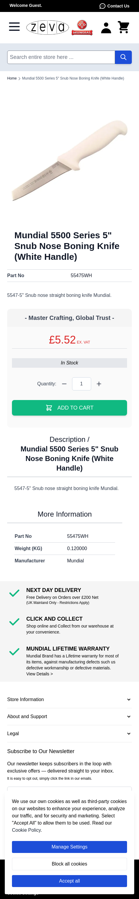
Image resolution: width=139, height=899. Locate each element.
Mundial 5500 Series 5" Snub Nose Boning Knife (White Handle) (73, 78)
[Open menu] (14, 26)
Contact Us (114, 6)
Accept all (69, 880)
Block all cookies (69, 863)
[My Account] (106, 27)
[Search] (123, 57)
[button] (69, 699)
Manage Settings (69, 846)
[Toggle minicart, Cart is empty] (123, 27)
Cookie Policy (26, 830)
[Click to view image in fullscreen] (69, 160)
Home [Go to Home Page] (12, 78)
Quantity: (46, 383)
